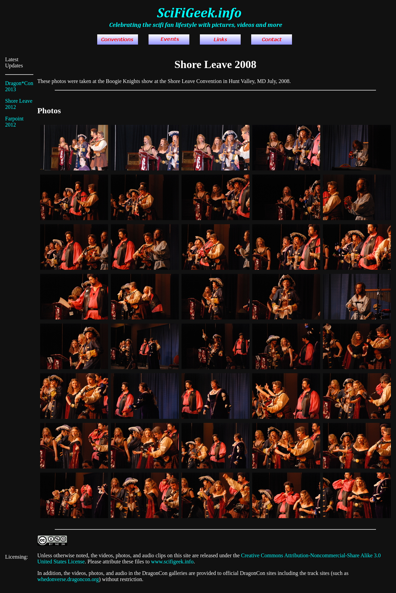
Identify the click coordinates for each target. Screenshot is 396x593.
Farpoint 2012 (14, 122)
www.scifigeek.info (172, 561)
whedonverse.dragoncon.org (68, 579)
